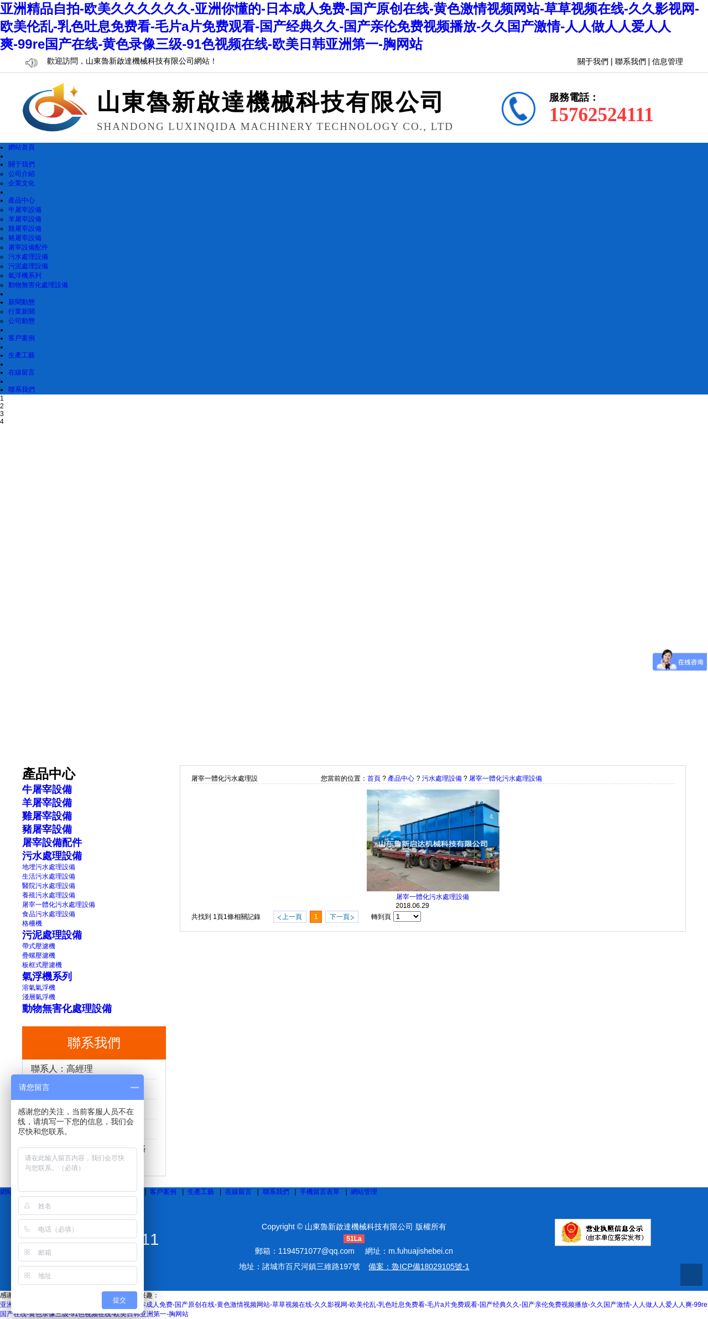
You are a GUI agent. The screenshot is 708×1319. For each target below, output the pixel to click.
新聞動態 (21, 302)
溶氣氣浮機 (38, 987)
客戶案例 (21, 338)
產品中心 (21, 200)
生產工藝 (21, 355)
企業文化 (21, 183)
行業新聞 (21, 311)
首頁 (374, 778)
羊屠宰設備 (24, 219)
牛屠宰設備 (24, 210)
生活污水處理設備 (48, 876)
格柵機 (32, 923)
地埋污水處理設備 (48, 867)
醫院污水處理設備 (48, 886)
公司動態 (21, 321)
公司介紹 (21, 174)
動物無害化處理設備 (38, 285)
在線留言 (21, 372)
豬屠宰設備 (24, 238)
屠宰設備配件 (28, 247)
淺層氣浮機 (38, 997)
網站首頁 (21, 147)
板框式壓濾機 (42, 965)
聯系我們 (630, 62)
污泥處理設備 (28, 266)
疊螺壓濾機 (38, 955)
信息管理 (667, 62)
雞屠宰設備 (24, 228)
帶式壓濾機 (38, 946)
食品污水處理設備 (48, 914)
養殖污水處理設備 (48, 895)
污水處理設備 (28, 257)
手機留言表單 (320, 1192)
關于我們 (592, 62)
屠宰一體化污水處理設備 (58, 904)
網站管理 (364, 1192)
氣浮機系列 (24, 275)
